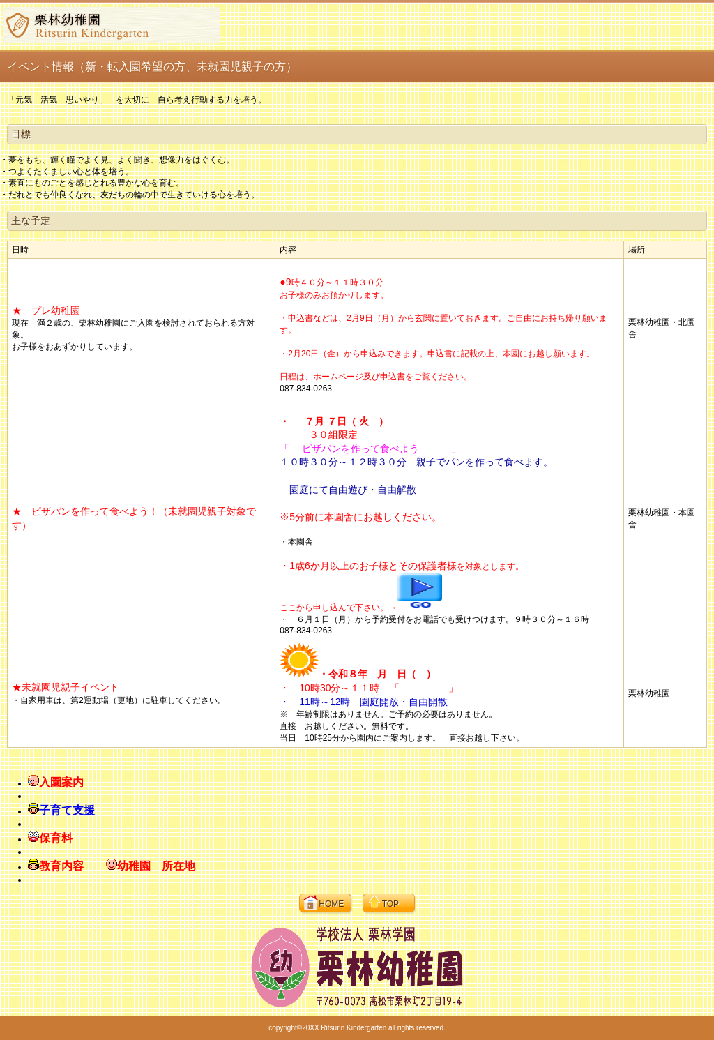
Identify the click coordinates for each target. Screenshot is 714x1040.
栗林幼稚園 (111, 25)
